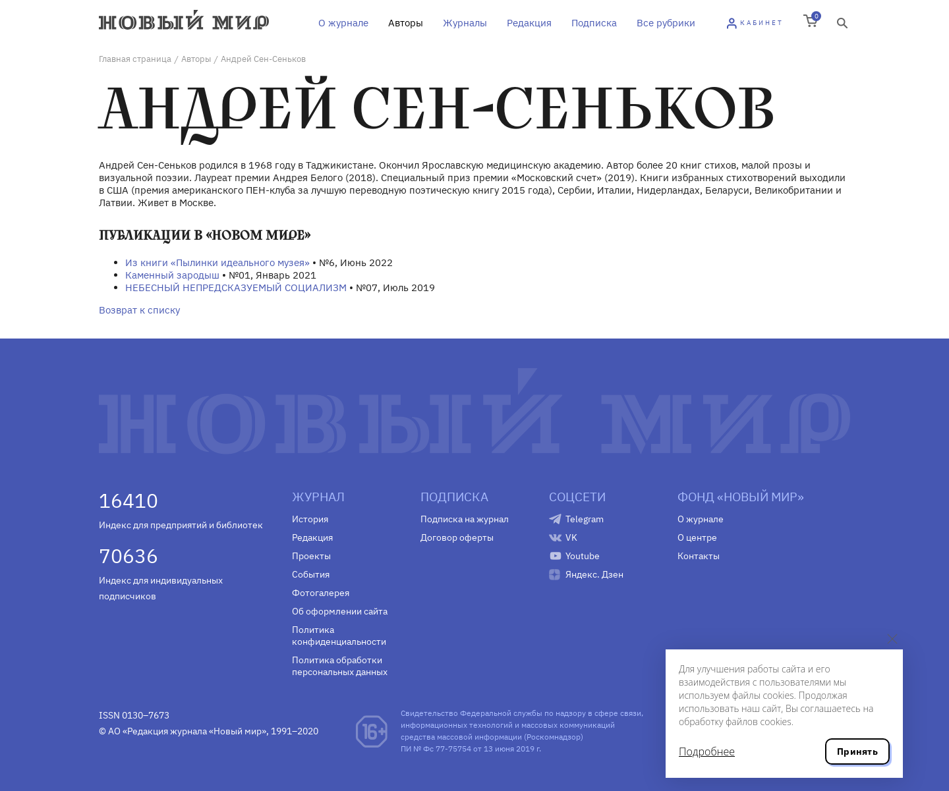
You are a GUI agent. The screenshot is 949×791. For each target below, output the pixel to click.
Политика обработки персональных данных (340, 666)
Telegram (584, 519)
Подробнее (707, 751)
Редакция (529, 22)
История (310, 519)
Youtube (582, 556)
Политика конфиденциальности (339, 635)
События (311, 574)
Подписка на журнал (464, 519)
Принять (857, 751)
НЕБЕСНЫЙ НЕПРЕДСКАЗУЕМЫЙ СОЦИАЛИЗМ (236, 287)
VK (571, 537)
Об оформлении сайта (340, 611)
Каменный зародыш (172, 275)
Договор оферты (457, 537)
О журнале (343, 22)
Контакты (698, 556)
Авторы (405, 22)
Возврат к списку (139, 310)
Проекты (311, 556)
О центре (697, 537)
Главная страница (135, 59)
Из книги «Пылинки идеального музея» (217, 262)
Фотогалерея (320, 593)
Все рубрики (666, 22)
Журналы (465, 22)
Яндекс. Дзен (594, 574)
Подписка (594, 22)
